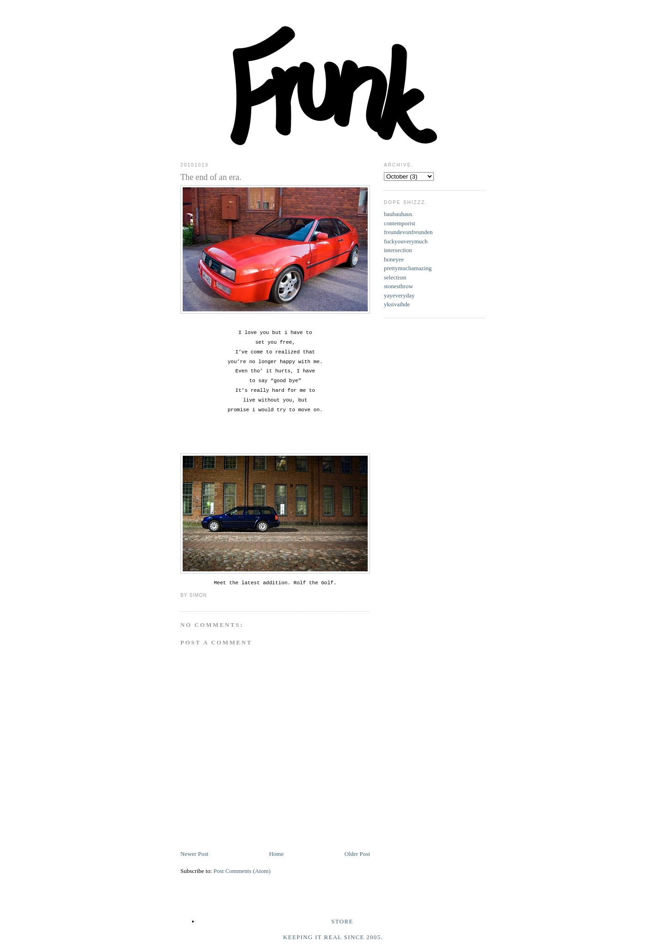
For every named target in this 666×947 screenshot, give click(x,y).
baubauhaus (398, 213)
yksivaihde (397, 304)
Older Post (357, 853)
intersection (398, 250)
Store (342, 921)
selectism (395, 277)
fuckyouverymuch (406, 241)
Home (276, 853)
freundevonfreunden (408, 232)
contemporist (399, 223)
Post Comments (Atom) (242, 870)
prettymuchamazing (408, 268)
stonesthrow (398, 286)
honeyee (394, 259)
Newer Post (194, 853)
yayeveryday (399, 295)
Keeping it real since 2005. (333, 937)
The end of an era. (210, 177)
